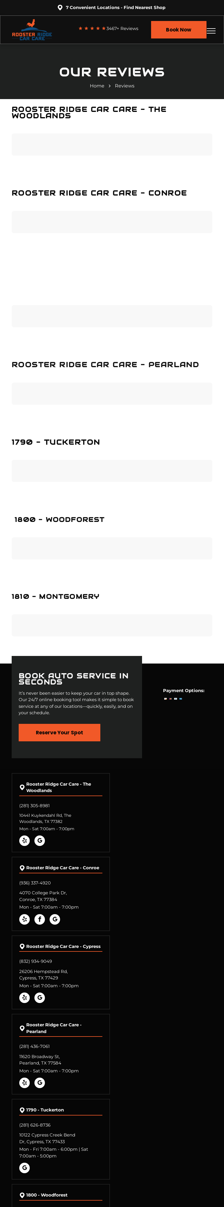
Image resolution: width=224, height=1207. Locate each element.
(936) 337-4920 (35, 883)
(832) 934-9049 (35, 961)
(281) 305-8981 (34, 805)
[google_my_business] (39, 841)
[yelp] (24, 841)
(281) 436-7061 (34, 1046)
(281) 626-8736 (34, 1125)
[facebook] (39, 920)
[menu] (211, 30)
